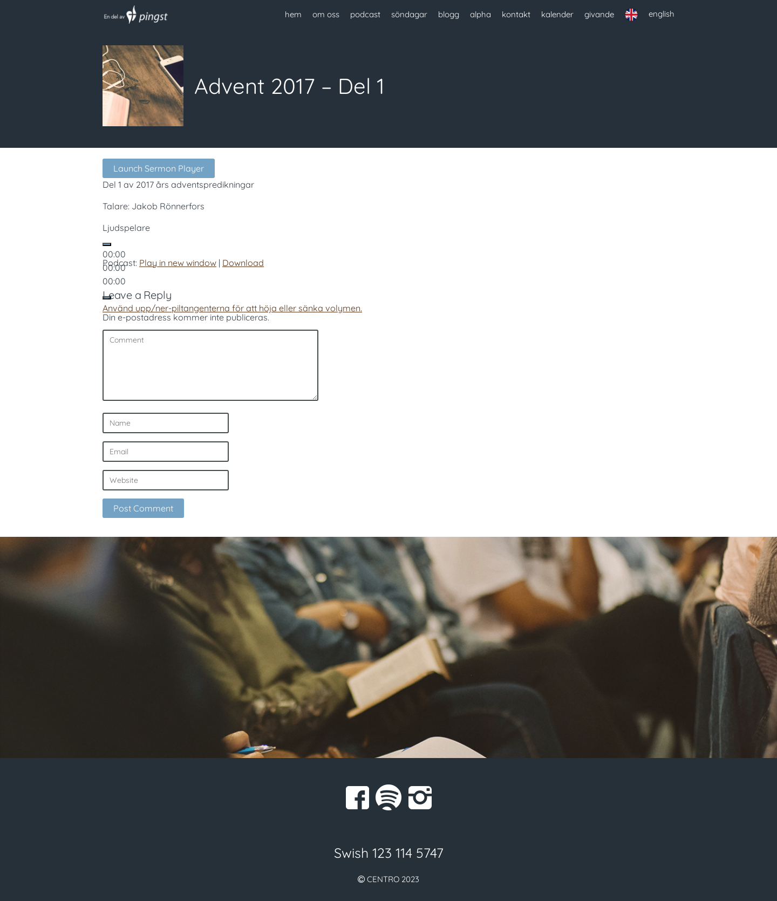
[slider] (232, 308)
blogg (448, 14)
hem (293, 14)
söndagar (409, 14)
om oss (325, 14)
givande (599, 14)
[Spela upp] (107, 244)
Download (243, 262)
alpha (480, 14)
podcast (365, 14)
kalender (557, 14)
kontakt (516, 14)
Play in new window (177, 262)
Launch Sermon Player (158, 168)
